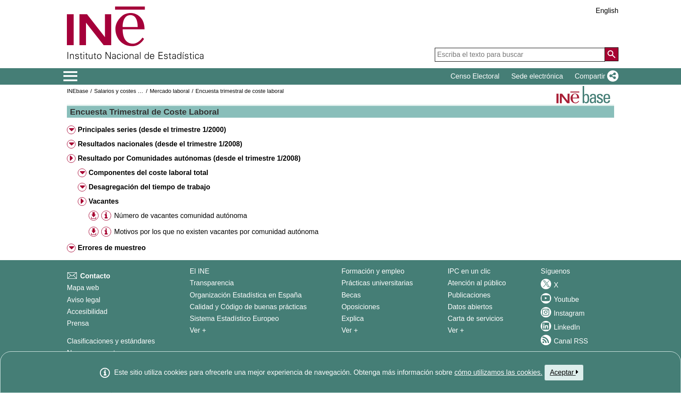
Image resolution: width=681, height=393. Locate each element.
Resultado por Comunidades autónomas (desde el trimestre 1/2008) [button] (189, 158)
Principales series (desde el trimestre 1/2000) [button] (152, 129)
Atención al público (477, 283)
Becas (350, 295)
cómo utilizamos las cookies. (498, 372)
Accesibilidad (87, 311)
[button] (594, 76)
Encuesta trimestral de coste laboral (239, 91)
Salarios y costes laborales (127, 91)
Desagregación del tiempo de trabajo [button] (149, 187)
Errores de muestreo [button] (112, 247)
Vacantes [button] (104, 201)
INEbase (77, 91)
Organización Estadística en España (246, 295)
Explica (352, 318)
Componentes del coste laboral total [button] (148, 172)
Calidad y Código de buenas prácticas (248, 306)
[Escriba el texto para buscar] (520, 55)
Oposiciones (360, 306)
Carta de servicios (475, 318)
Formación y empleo (372, 271)
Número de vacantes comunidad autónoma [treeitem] (180, 215)
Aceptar (564, 372)
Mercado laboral (170, 91)
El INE (199, 271)
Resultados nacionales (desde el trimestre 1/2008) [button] (160, 144)
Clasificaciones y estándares (111, 341)
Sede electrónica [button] (537, 76)
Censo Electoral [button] (474, 76)
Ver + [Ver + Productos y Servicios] (456, 330)
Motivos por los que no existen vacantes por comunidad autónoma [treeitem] (216, 231)
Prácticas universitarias (377, 283)
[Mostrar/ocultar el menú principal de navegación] (71, 76)
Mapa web (83, 287)
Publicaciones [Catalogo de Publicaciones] (469, 295)
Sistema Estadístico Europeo (234, 318)
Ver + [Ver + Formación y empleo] (349, 330)
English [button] (607, 10)
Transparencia (212, 283)
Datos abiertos (470, 306)
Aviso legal (83, 300)
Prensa (78, 323)
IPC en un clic (469, 271)
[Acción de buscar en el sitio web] (611, 54)
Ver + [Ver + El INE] (198, 330)
